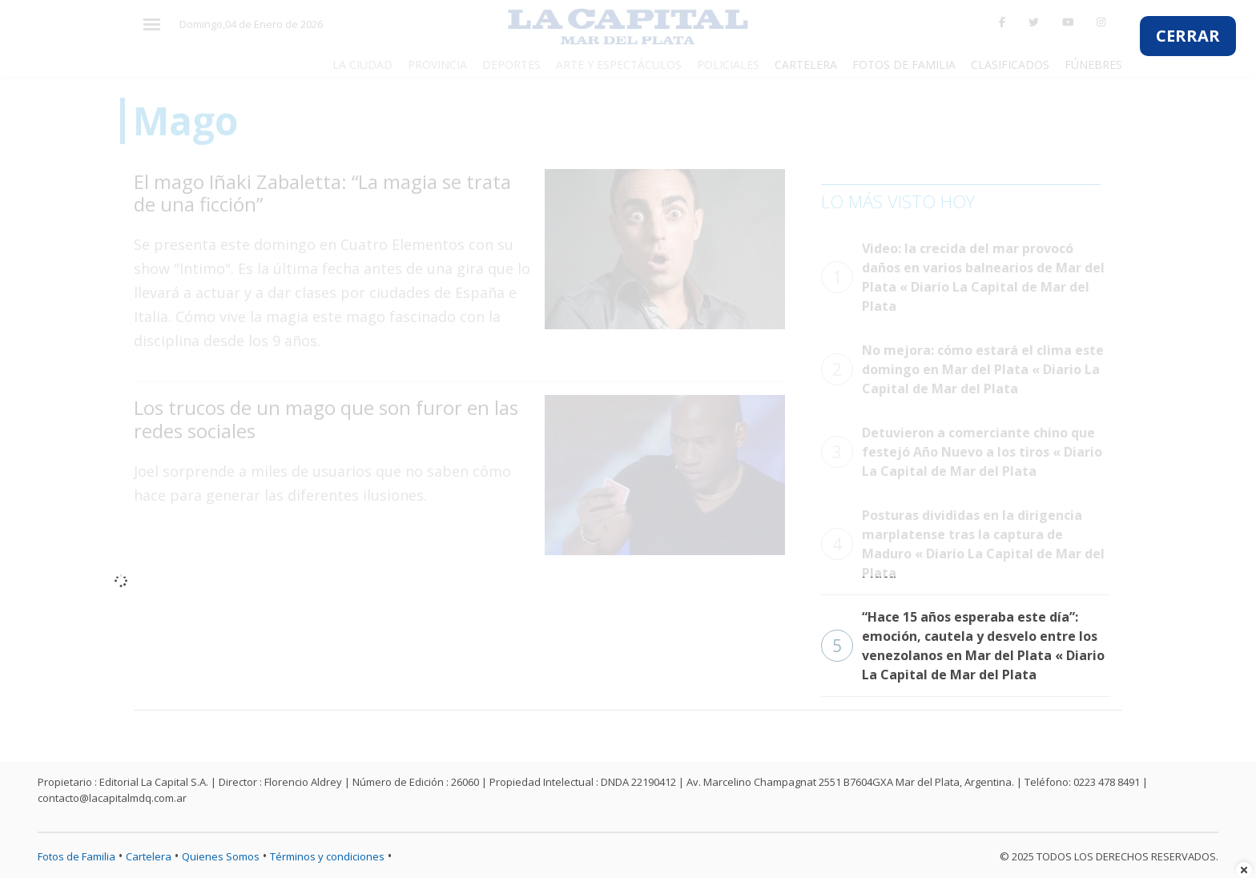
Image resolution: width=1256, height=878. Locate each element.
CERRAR (1188, 35)
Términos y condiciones (327, 856)
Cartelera (148, 856)
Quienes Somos (221, 856)
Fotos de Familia (76, 856)
